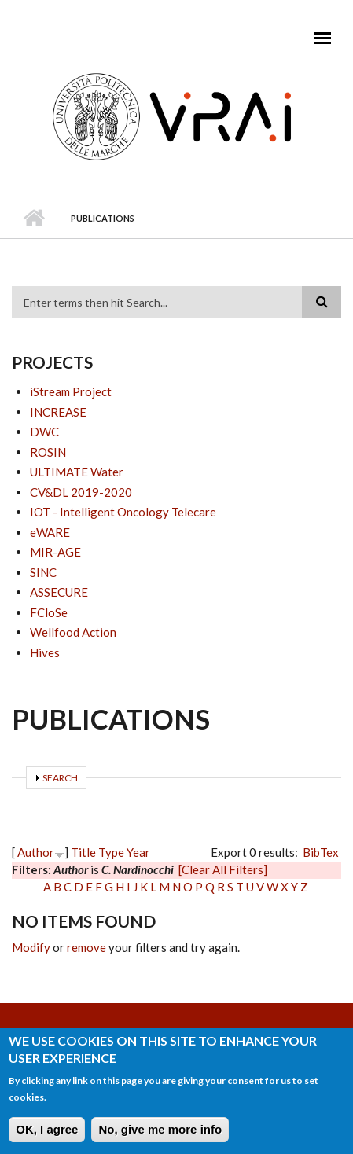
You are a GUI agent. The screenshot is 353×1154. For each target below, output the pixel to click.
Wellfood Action (73, 632)
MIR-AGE (55, 552)
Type (111, 852)
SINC (43, 572)
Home (33, 218)
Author (35, 852)
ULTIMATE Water (76, 472)
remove (86, 947)
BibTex (321, 852)
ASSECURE (59, 592)
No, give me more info (160, 1134)
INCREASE (58, 412)
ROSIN (48, 452)
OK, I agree (47, 1134)
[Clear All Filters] (222, 869)
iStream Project (71, 391)
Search (60, 778)
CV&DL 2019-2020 (81, 492)
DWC (44, 431)
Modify (31, 947)
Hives (45, 652)
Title (83, 852)
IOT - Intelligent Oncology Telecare (123, 512)
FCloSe (49, 612)
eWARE (50, 532)
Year (138, 852)
